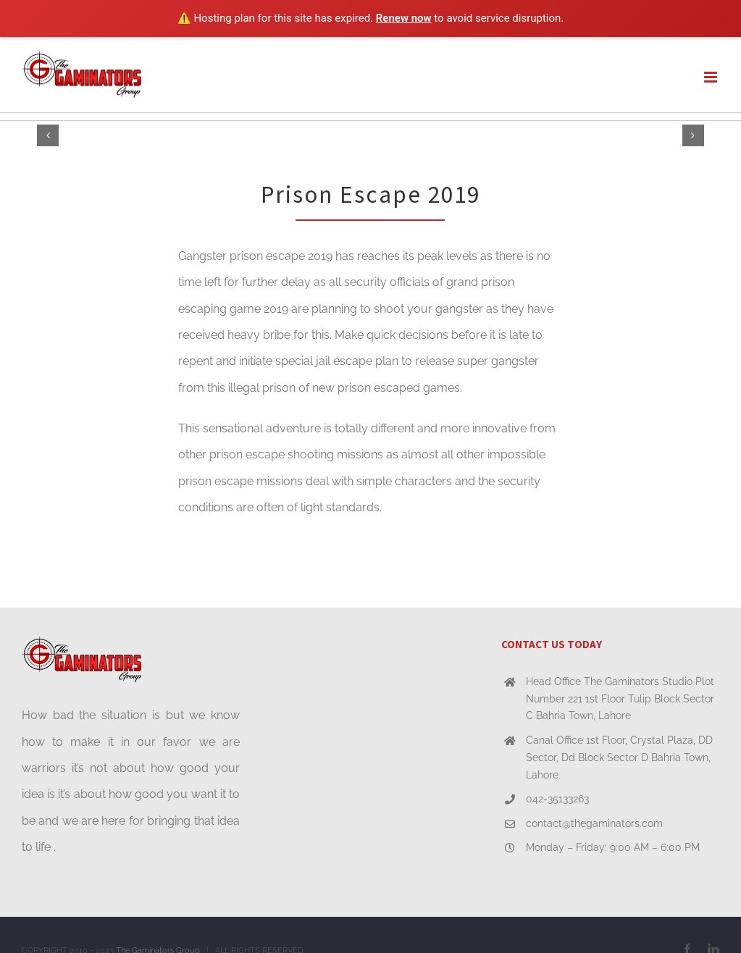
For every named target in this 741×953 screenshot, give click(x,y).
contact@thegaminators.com (594, 823)
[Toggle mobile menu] (711, 77)
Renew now (404, 18)
